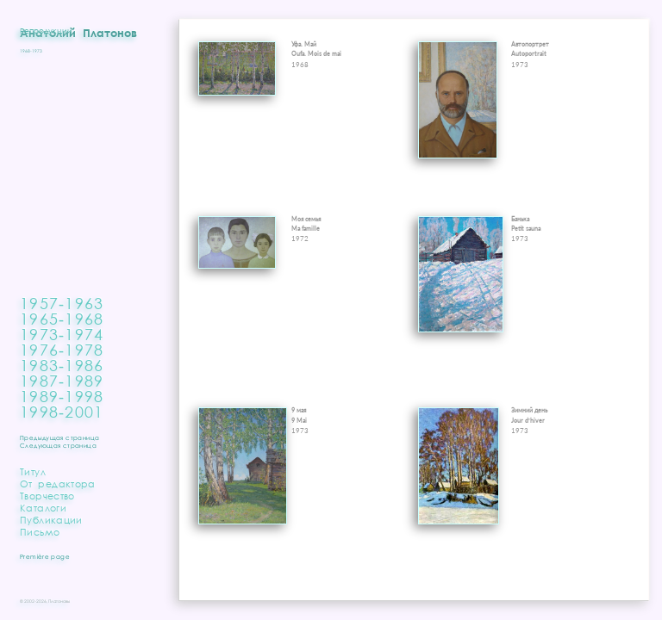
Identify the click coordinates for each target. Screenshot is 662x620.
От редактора (58, 483)
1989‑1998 (61, 396)
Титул (33, 471)
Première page (45, 557)
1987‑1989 (61, 380)
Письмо (39, 531)
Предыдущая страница (59, 438)
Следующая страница (58, 446)
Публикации (51, 519)
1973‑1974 (61, 334)
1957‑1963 (61, 303)
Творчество (47, 495)
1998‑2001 (61, 411)
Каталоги (43, 507)
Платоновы (59, 601)
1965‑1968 (61, 318)
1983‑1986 (61, 365)
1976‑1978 (61, 349)
